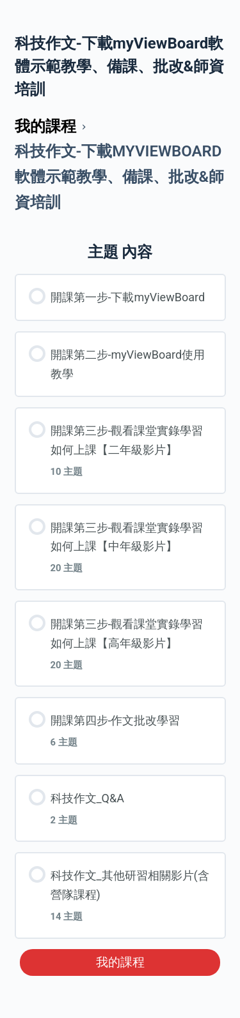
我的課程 (120, 962)
